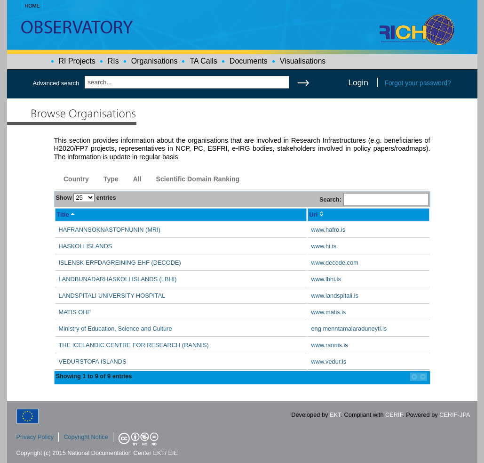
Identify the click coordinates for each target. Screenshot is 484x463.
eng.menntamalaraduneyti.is (349, 328)
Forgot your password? (418, 83)
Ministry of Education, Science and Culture (115, 328)
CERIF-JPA (454, 414)
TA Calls (203, 61)
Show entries (86, 197)
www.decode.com (334, 262)
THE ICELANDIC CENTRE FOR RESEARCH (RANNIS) (134, 345)
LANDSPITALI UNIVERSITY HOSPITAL (112, 295)
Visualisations (303, 61)
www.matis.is (328, 312)
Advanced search (56, 83)
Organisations (154, 61)
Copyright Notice (85, 436)
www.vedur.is (329, 361)
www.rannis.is (329, 345)
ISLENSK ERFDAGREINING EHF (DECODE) (120, 262)
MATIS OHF (75, 312)
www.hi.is (323, 246)
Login (358, 82)
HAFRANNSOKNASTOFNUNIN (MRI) (110, 229)
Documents (249, 61)
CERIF (394, 414)
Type (111, 179)
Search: (373, 199)
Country (76, 179)
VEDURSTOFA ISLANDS (93, 361)
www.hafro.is (328, 229)
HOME (32, 5)
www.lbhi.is (326, 279)
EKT (335, 414)
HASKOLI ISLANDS (85, 246)
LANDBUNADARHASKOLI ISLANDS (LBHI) (118, 279)
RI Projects (77, 61)
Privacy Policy (35, 436)
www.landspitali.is (334, 295)
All (137, 179)
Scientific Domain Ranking (198, 179)
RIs (113, 61)
